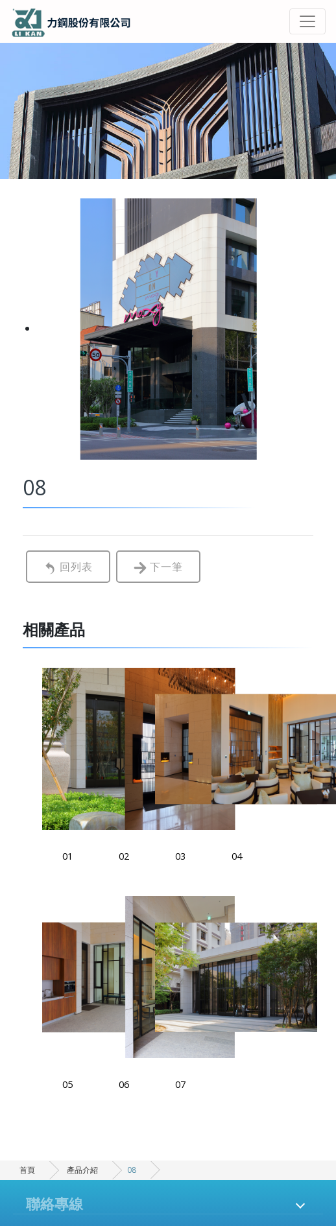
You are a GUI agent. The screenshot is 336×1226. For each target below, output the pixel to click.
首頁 (27, 1169)
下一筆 (158, 567)
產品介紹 (82, 1169)
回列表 (68, 567)
